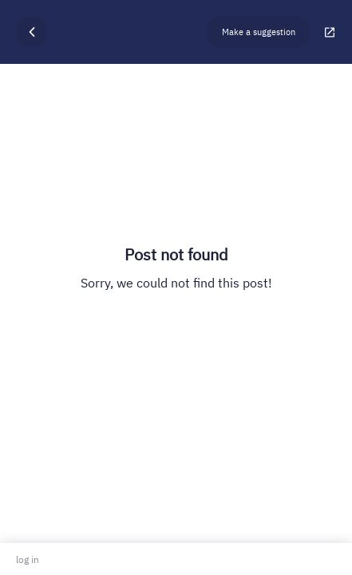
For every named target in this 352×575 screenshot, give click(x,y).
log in (27, 559)
